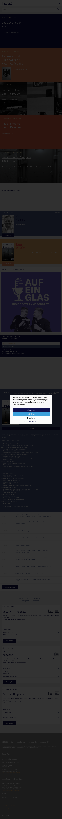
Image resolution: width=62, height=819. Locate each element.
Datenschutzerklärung (33, 421)
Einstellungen (31, 418)
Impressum (27, 421)
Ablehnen (31, 414)
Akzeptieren (31, 410)
